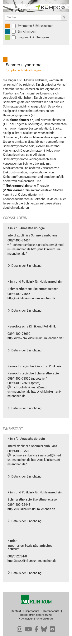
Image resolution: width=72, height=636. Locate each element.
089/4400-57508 (18, 451)
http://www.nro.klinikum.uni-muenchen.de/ (35, 338)
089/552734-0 (17, 556)
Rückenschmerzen (19, 120)
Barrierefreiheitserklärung (36, 614)
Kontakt (16, 610)
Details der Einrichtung (26, 266)
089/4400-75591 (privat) (23, 383)
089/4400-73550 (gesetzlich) (27, 378)
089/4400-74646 (18, 294)
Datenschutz (51, 610)
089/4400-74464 (18, 240)
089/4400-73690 (18, 334)
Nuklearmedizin (17, 185)
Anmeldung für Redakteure (37, 618)
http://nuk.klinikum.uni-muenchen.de (31, 298)
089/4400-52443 (18, 504)
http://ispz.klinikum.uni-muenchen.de (31, 561)
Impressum (32, 610)
